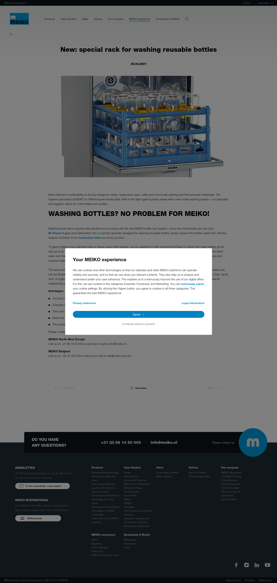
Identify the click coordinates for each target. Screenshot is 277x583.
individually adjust (192, 283)
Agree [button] (136, 314)
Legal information (193, 303)
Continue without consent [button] (138, 324)
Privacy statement (84, 303)
